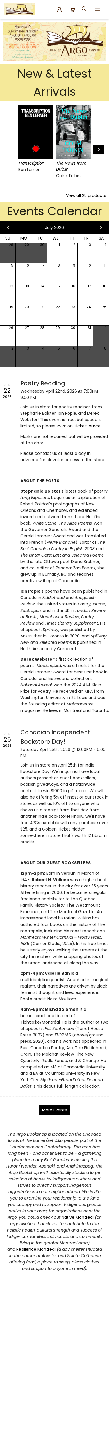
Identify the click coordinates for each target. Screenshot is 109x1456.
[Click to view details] (35, 132)
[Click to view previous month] (8, 227)
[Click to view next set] (98, 149)
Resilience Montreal (36, 1249)
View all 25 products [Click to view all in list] (86, 195)
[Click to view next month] (101, 227)
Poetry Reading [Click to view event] (42, 383)
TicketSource (87, 426)
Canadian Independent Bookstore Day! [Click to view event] (55, 736)
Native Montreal (78, 1217)
